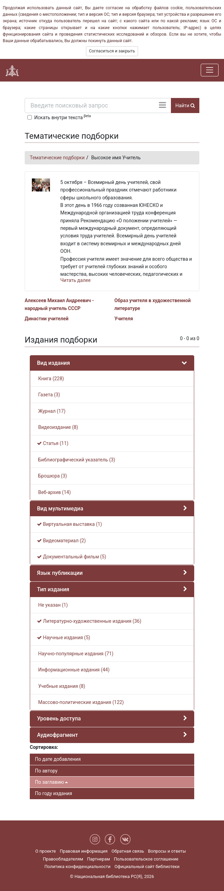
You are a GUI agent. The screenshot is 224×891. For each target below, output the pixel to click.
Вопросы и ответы (167, 851)
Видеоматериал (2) (61, 540)
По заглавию (51, 782)
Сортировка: (44, 747)
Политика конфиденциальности (78, 866)
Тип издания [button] (53, 589)
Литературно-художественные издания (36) (89, 621)
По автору (46, 771)
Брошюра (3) (52, 476)
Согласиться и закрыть (112, 51)
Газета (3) (48, 394)
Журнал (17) (51, 411)
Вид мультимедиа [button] (60, 508)
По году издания (53, 793)
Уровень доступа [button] (59, 718)
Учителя (123, 318)
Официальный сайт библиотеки (146, 866)
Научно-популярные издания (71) (75, 653)
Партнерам (98, 859)
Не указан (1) (52, 605)
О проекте (45, 851)
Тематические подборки (57, 157)
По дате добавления (58, 759)
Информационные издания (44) (73, 669)
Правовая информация (84, 851)
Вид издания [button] (53, 363)
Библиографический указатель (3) (76, 459)
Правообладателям (63, 859)
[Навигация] (210, 70)
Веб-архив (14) (54, 492)
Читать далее (75, 280)
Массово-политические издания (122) (80, 702)
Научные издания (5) (63, 637)
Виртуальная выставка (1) (69, 524)
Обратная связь (127, 851)
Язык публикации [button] (60, 573)
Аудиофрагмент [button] (57, 735)
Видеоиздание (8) (57, 427)
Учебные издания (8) (61, 686)
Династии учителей (47, 318)
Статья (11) (53, 443)
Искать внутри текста (62, 117)
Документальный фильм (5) (71, 556)
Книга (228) (50, 378)
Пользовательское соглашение (146, 859)
